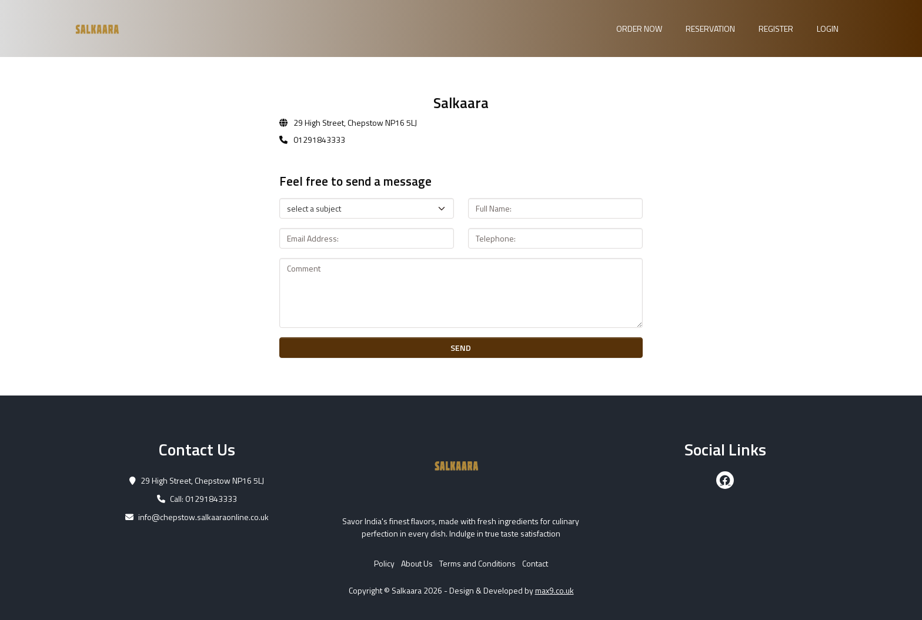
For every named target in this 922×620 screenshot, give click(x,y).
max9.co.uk (554, 590)
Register (776, 28)
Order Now (639, 28)
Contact (535, 563)
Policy (384, 563)
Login (828, 28)
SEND (460, 347)
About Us (417, 563)
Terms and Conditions (477, 563)
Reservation (710, 28)
